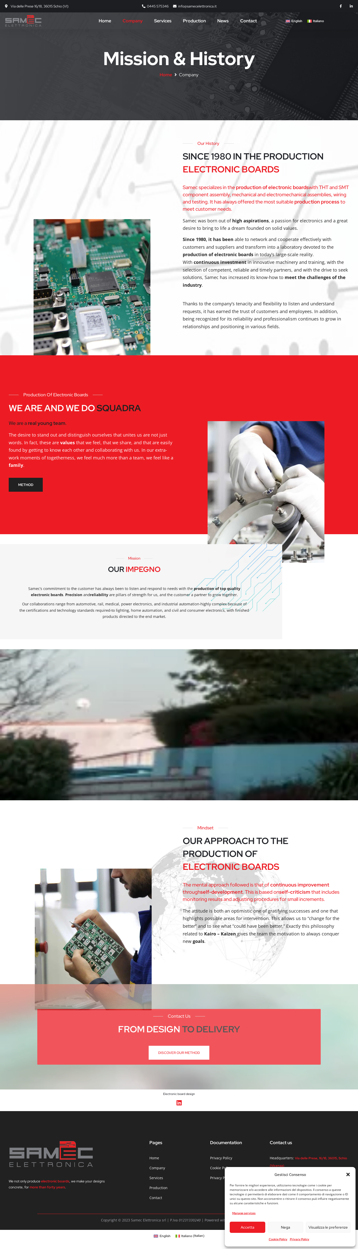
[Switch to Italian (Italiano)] (190, 1236)
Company (133, 21)
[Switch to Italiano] (315, 21)
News (223, 21)
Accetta (247, 1227)
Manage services (244, 1213)
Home (105, 21)
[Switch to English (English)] (162, 1236)
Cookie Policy (278, 1239)
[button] (348, 1174)
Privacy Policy (299, 1239)
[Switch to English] (294, 21)
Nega (285, 1227)
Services (163, 21)
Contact (248, 21)
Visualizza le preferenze (328, 1227)
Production (194, 21)
